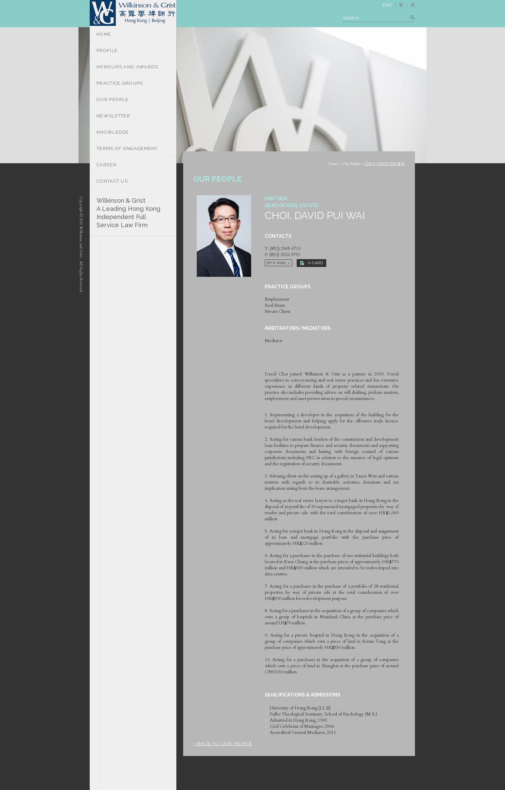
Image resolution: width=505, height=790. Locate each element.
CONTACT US (112, 181)
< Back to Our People (222, 744)
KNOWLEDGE (113, 132)
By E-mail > (278, 262)
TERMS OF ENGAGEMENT (127, 148)
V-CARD (311, 262)
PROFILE (107, 50)
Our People (351, 163)
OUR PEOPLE (112, 99)
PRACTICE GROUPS (120, 83)
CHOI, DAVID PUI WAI (384, 163)
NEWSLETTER (113, 115)
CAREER (107, 164)
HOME (104, 34)
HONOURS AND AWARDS (127, 66)
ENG (387, 4)
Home (333, 163)
